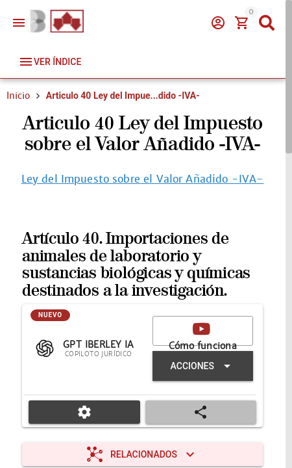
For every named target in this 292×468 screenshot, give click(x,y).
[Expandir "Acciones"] (202, 366)
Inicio (18, 95)
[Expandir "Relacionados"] (142, 454)
